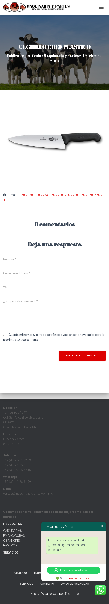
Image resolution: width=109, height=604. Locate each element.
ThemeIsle (72, 593)
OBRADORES (12, 540)
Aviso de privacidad (80, 578)
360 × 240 (56, 195)
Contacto (47, 583)
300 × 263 (41, 195)
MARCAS (39, 573)
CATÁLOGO (20, 573)
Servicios (26, 583)
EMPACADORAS (14, 535)
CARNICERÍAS (12, 530)
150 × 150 (26, 195)
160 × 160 (86, 195)
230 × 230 (71, 195)
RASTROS (10, 545)
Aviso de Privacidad (75, 583)
